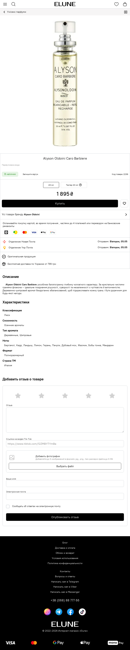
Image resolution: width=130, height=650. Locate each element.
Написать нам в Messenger (65, 592)
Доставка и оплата (65, 548)
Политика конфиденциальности (65, 563)
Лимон (37, 345)
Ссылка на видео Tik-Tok (19, 439)
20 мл (51, 185)
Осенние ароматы (14, 325)
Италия (8, 365)
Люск (7, 315)
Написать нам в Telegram (65, 581)
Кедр (19, 345)
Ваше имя (11, 478)
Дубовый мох (69, 345)
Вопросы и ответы (65, 576)
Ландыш (27, 345)
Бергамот (9, 345)
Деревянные (11, 335)
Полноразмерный (14, 355)
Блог (65, 542)
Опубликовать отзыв (65, 517)
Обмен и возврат (65, 553)
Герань (47, 345)
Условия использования (65, 558)
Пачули (56, 345)
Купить (60, 203)
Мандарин (108, 345)
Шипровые (25, 335)
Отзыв (9, 405)
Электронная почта (16, 491)
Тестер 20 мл (74, 185)
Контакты (65, 571)
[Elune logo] (65, 4)
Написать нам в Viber (65, 586)
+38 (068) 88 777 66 (65, 600)
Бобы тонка (94, 345)
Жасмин (82, 345)
